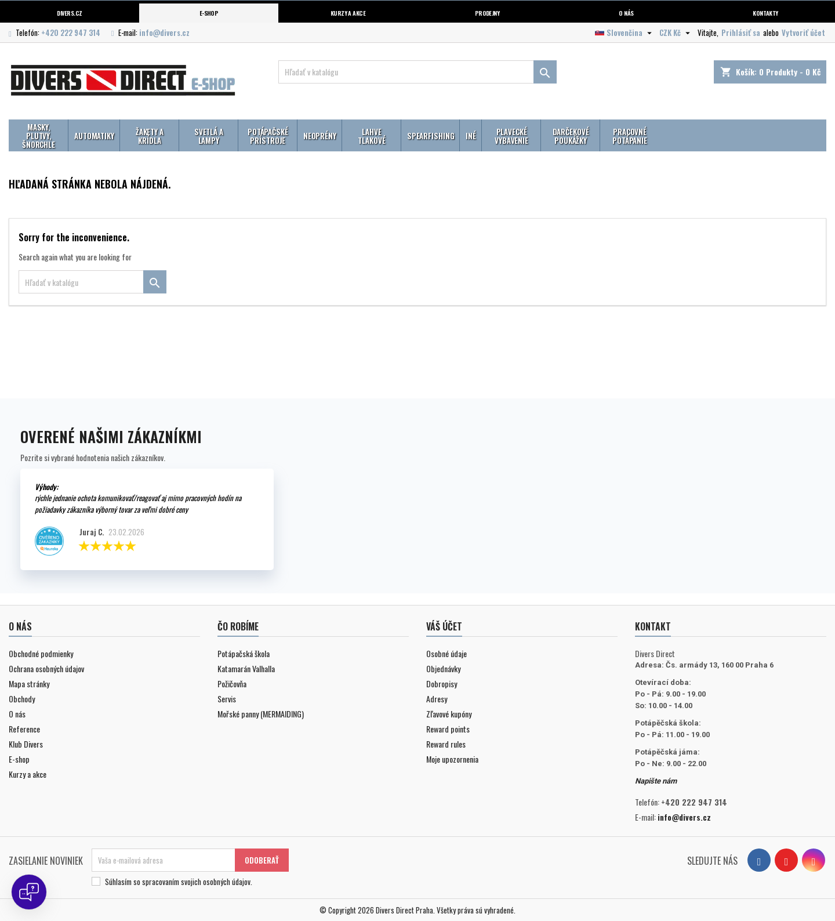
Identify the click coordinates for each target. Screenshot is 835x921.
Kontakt (653, 626)
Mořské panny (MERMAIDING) (260, 714)
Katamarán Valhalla (246, 668)
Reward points (448, 729)
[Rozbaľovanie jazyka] (625, 32)
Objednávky (443, 668)
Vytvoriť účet (803, 32)
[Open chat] (29, 892)
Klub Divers (26, 744)
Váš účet (444, 626)
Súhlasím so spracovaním (178, 881)
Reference (24, 729)
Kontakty (765, 12)
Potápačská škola (243, 653)
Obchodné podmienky (41, 653)
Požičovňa (231, 683)
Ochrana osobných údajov (46, 668)
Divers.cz (69, 12)
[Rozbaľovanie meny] (676, 32)
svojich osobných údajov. (216, 881)
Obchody (22, 698)
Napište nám (656, 781)
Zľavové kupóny (448, 714)
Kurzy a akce (27, 774)
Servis (226, 698)
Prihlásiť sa (740, 32)
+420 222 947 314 (70, 32)
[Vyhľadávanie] (417, 72)
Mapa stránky (29, 683)
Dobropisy (441, 683)
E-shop (209, 12)
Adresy (436, 698)
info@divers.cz (164, 32)
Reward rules (446, 744)
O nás (626, 12)
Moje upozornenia (452, 759)
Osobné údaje (446, 653)
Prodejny (487, 12)
